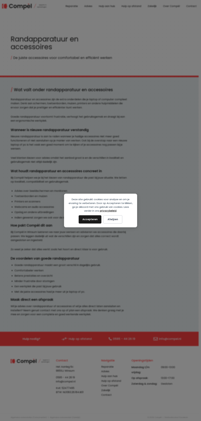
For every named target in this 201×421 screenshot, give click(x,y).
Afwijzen (113, 219)
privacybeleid (108, 210)
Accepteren (90, 219)
